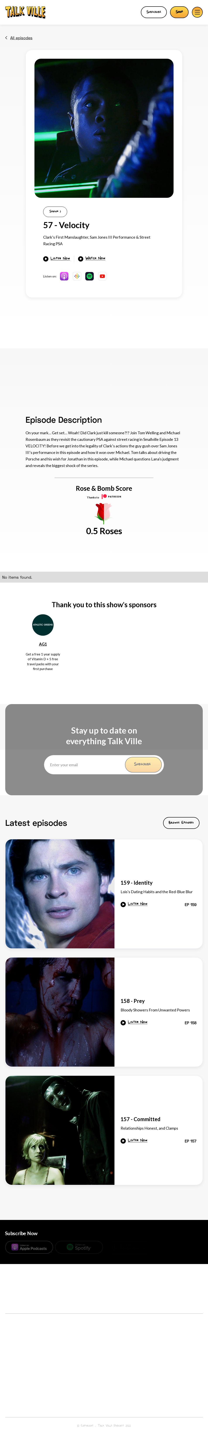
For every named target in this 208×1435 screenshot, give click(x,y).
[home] (25, 12)
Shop (179, 12)
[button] (197, 12)
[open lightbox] (104, 128)
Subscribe (154, 12)
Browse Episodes (181, 823)
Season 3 (55, 211)
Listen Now (60, 259)
